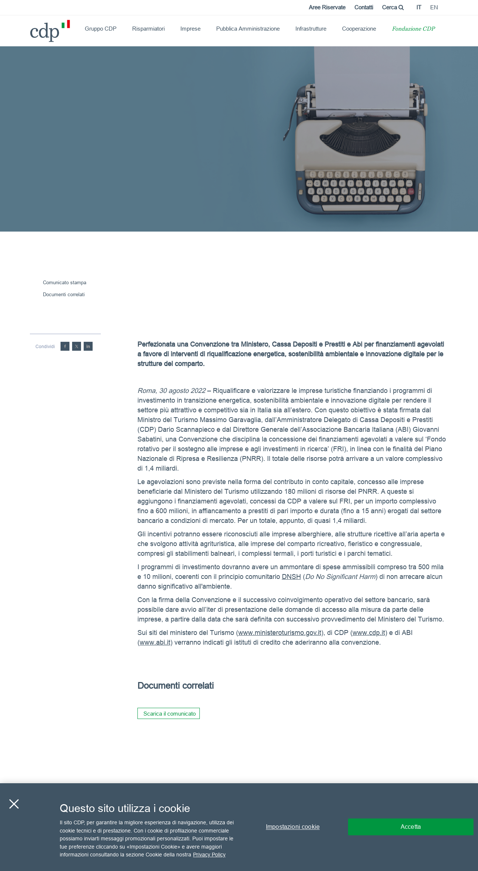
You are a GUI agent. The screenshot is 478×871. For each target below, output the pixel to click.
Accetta (411, 827)
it (418, 7)
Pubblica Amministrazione (248, 28)
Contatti (363, 7)
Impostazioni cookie (293, 827)
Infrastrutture (310, 28)
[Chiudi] (14, 804)
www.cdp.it (369, 632)
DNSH (291, 576)
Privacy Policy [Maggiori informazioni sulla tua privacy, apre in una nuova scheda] (209, 855)
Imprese (190, 28)
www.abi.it (155, 642)
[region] (239, 827)
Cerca (393, 7)
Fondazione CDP (413, 29)
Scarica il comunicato (169, 713)
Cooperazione (359, 28)
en (434, 7)
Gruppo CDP (101, 28)
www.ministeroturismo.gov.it (279, 632)
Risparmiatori (148, 28)
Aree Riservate (327, 7)
